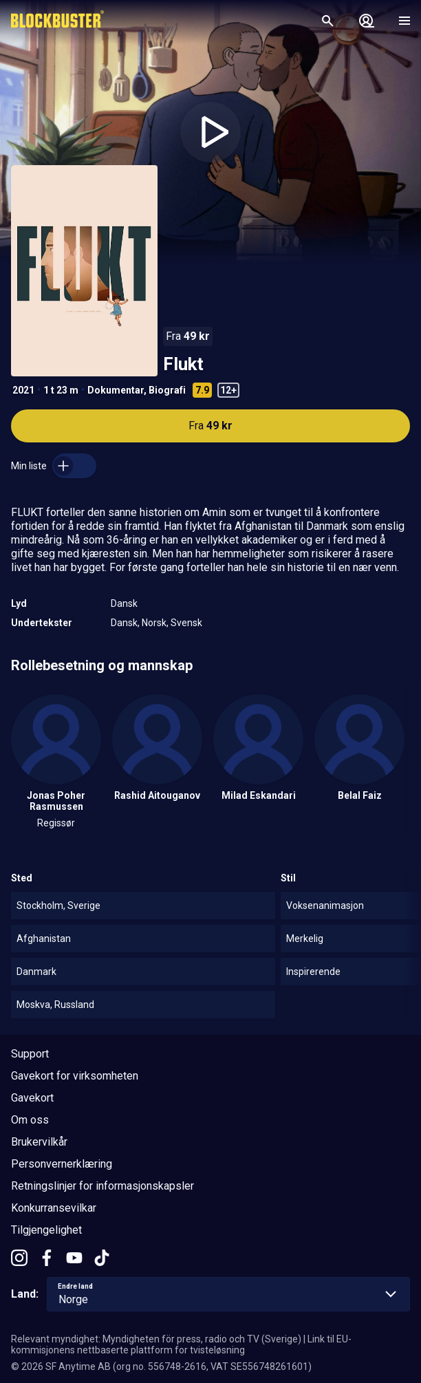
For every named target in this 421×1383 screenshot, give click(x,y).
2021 (23, 390)
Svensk (186, 622)
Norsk (154, 622)
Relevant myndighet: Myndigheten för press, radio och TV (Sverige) (156, 1338)
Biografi (167, 390)
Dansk (124, 603)
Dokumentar (115, 390)
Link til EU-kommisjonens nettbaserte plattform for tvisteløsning (181, 1344)
